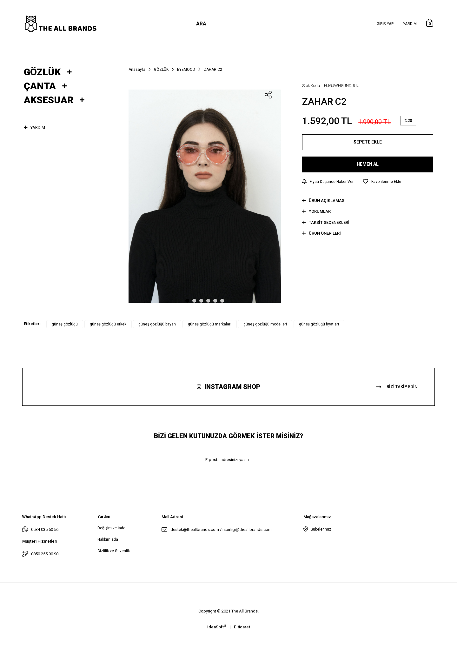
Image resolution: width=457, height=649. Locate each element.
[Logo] (67, 24)
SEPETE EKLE (368, 141)
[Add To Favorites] (382, 181)
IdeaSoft (216, 626)
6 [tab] (222, 301)
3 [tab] (201, 301)
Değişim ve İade (111, 528)
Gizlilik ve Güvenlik (113, 551)
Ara (201, 24)
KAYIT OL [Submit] (228, 479)
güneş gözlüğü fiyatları (319, 324)
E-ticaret (242, 627)
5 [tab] (215, 301)
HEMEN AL (368, 164)
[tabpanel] (205, 196)
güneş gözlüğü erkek (108, 324)
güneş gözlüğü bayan (157, 324)
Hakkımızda (107, 539)
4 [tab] (208, 301)
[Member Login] (385, 24)
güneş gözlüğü (65, 324)
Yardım (410, 24)
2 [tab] (194, 301)
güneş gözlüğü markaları (209, 324)
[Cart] (429, 24)
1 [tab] (187, 301)
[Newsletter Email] (228, 459)
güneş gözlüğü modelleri (265, 324)
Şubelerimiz (320, 529)
